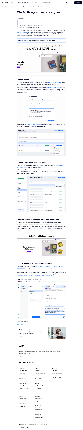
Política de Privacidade (24, 427)
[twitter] (32, 362)
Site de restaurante (39, 375)
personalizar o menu (42, 228)
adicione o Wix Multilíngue (54, 82)
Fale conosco (22, 358)
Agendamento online (40, 373)
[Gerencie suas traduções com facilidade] (29, 23)
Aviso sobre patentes (40, 412)
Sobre (20, 356)
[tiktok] (27, 362)
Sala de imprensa (39, 398)
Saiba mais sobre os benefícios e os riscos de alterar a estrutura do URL (35, 275)
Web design (21, 375)
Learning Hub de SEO (57, 377)
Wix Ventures (38, 405)
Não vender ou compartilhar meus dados (28, 424)
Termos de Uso (44, 424)
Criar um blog (38, 378)
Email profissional (39, 388)
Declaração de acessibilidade (38, 408)
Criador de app (22, 391)
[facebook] (20, 362)
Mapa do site (38, 414)
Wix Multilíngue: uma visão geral (44, 6)
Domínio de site (22, 385)
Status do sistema (23, 406)
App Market (21, 380)
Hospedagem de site (23, 383)
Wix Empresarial (39, 385)
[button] (41, 40)
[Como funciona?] (29, 21)
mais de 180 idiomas (22, 32)
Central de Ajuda (22, 398)
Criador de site (22, 373)
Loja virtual (37, 370)
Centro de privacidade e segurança (57, 374)
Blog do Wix (55, 370)
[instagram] (25, 362)
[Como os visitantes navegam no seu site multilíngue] (29, 25)
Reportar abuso (22, 403)
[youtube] (22, 362)
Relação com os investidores (39, 401)
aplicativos (42, 165)
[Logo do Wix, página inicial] (21, 346)
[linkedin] (35, 362)
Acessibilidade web (23, 388)
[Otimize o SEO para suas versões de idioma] (29, 27)
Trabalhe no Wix (39, 417)
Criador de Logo (39, 391)
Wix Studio (37, 383)
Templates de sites (23, 370)
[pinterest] (30, 362)
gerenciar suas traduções (34, 124)
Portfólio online (38, 380)
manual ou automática (54, 87)
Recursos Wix (22, 378)
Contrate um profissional (24, 401)
